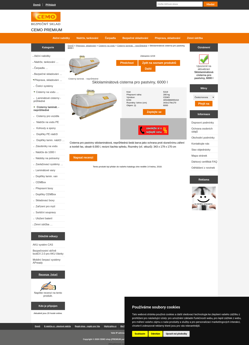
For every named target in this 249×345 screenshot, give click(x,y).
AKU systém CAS (43, 244)
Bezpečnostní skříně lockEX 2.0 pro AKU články (48, 252)
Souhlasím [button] (140, 333)
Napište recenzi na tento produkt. (48, 289)
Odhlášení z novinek (203, 167)
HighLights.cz (110, 326)
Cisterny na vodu (107, 45)
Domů (36, 4)
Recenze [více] (48, 274)
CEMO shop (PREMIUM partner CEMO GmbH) (120, 339)
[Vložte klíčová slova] (180, 4)
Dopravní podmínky (202, 122)
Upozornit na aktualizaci (203, 66)
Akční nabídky (61, 38)
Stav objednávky (200, 149)
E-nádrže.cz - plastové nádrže (57, 326)
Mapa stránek (199, 155)
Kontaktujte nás (200, 143)
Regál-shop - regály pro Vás (87, 326)
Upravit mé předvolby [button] (176, 333)
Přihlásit (51, 4)
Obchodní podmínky (203, 137)
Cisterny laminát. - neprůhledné (132, 45)
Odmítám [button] (155, 333)
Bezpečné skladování (135, 38)
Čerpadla (110, 38)
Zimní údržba (195, 38)
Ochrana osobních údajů (201, 130)
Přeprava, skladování (86, 45)
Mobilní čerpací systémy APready (47, 261)
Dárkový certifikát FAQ (204, 161)
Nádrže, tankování (87, 38)
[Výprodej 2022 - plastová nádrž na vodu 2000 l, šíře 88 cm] (204, 199)
